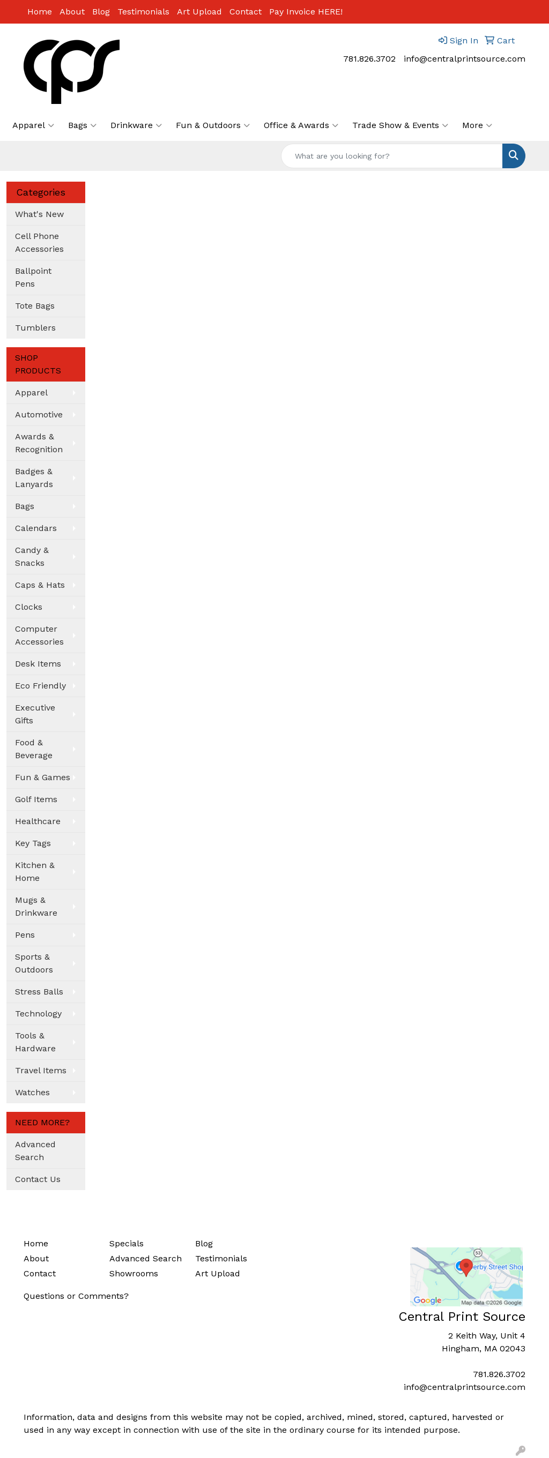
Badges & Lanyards (34, 477)
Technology (38, 1013)
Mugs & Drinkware (36, 906)
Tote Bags (35, 306)
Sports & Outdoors (34, 963)
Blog (101, 11)
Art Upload (199, 11)
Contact (245, 11)
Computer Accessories (39, 635)
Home (39, 11)
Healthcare (38, 821)
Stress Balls (39, 991)
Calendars (36, 528)
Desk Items (38, 664)
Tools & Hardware (35, 1041)
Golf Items (36, 799)
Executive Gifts (35, 714)
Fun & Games (42, 777)
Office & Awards (301, 125)
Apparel (33, 125)
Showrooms (133, 1273)
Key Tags (33, 843)
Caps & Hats (40, 585)
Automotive (39, 414)
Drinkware (136, 125)
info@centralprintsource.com (464, 59)
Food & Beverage (34, 748)
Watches (32, 1092)
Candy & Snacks (32, 556)
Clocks (28, 607)
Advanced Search (35, 1150)
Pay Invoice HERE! (306, 11)
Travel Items (40, 1070)
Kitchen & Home (35, 871)
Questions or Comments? (76, 1296)
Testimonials (143, 11)
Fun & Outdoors (213, 125)
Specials (126, 1243)
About (72, 11)
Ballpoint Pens (33, 277)
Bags (82, 125)
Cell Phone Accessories (39, 242)
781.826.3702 (369, 59)
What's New (39, 214)
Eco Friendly (40, 686)
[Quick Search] (392, 156)
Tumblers (35, 328)
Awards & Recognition (39, 442)
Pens (25, 935)
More (477, 125)
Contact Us (38, 1179)
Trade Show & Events (400, 125)
